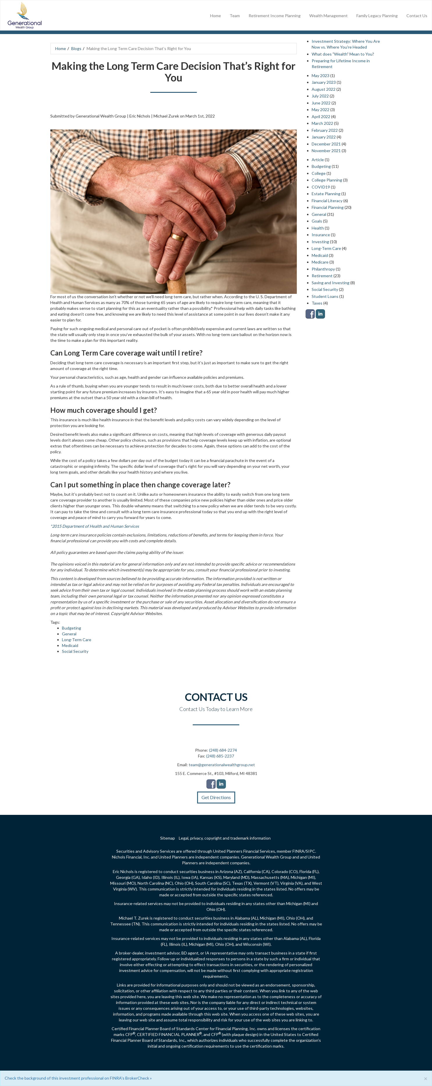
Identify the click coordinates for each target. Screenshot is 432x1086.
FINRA (298, 851)
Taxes (317, 303)
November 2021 (326, 150)
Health (318, 227)
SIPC (310, 851)
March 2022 (322, 123)
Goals (317, 220)
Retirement (322, 275)
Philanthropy (323, 268)
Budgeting (71, 627)
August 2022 (323, 89)
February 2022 (325, 130)
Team (235, 15)
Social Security (75, 651)
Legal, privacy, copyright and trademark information (225, 838)
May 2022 (320, 109)
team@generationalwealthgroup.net (222, 768)
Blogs (76, 48)
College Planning (327, 179)
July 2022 (320, 95)
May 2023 (320, 75)
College (319, 173)
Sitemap (167, 838)
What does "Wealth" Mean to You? (343, 53)
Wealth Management (328, 15)
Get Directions (216, 801)
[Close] (425, 1078)
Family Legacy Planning (377, 15)
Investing (320, 241)
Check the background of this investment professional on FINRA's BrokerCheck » (78, 1078)
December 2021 (326, 143)
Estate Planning (326, 193)
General (69, 633)
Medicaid (70, 645)
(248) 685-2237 (220, 759)
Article (318, 159)
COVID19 (321, 186)
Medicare (320, 261)
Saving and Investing (330, 282)
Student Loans (325, 296)
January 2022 (324, 136)
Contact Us (416, 15)
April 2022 (321, 116)
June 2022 (321, 102)
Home (215, 15)
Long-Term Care (76, 639)
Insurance (321, 234)
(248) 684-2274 (223, 753)
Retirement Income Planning (275, 15)
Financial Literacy (327, 200)
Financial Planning (328, 207)
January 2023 (324, 82)
